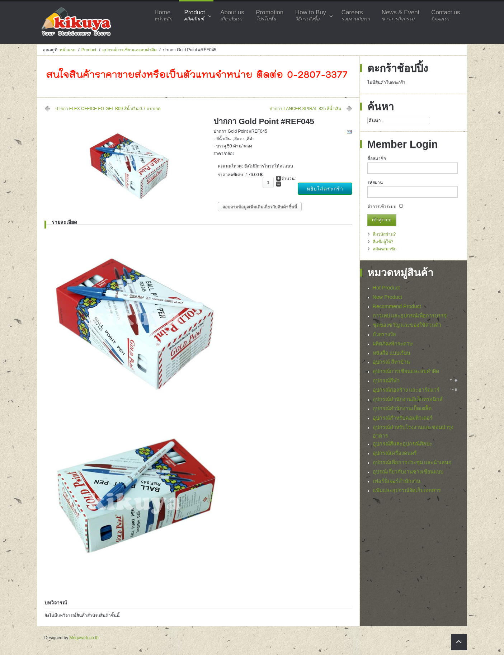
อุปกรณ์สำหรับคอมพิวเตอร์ (403, 418)
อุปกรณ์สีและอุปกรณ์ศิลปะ (402, 444)
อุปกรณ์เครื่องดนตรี (395, 453)
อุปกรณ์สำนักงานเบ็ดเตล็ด (402, 408)
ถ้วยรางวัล (384, 334)
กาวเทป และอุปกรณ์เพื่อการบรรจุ (410, 316)
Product (88, 49)
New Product (387, 297)
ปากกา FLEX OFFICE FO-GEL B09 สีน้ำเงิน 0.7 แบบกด (108, 108)
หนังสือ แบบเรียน (392, 353)
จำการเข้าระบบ (381, 206)
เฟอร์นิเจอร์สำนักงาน (396, 481)
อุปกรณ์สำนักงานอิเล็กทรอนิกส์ (408, 399)
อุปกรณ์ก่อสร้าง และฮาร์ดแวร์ (406, 390)
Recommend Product (397, 306)
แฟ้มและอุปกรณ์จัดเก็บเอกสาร (407, 490)
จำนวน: (288, 178)
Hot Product (386, 288)
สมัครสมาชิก (384, 248)
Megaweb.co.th (84, 637)
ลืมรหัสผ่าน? (384, 234)
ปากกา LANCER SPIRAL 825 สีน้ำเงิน (305, 108)
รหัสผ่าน (375, 182)
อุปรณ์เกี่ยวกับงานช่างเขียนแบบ (408, 472)
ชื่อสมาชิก (376, 158)
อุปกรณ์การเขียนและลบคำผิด (130, 49)
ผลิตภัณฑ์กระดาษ (393, 344)
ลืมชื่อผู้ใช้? (383, 241)
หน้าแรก (67, 49)
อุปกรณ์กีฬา (386, 380)
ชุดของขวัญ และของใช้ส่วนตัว (407, 325)
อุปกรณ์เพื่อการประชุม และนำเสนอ (412, 462)
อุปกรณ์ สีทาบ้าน (391, 362)
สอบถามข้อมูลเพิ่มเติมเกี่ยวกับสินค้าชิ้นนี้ (259, 206)
